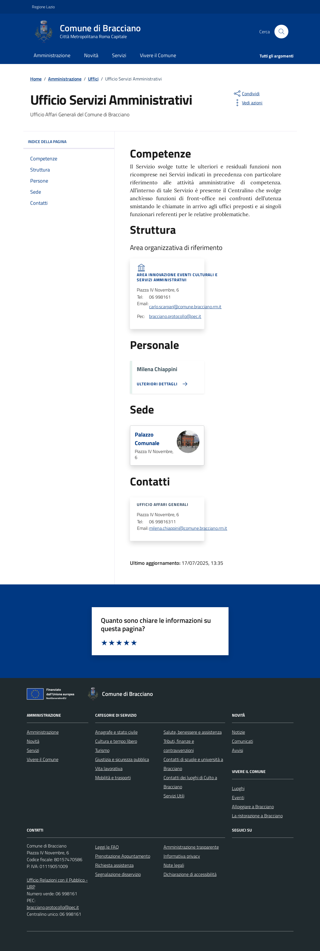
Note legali (174, 865)
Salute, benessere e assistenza (193, 732)
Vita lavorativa (109, 768)
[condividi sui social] (246, 93)
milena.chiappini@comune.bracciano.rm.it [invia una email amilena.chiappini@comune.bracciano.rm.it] (188, 528)
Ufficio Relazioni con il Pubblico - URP (57, 883)
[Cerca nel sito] (281, 31)
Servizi (119, 55)
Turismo (102, 750)
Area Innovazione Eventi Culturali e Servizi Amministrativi (177, 277)
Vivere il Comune (158, 55)
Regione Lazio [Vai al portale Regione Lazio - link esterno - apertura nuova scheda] (43, 7)
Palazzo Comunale (147, 438)
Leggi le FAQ (107, 847)
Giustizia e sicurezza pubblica (122, 759)
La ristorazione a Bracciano (257, 815)
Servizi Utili (174, 795)
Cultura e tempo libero (116, 741)
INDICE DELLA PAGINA (69, 141)
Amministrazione (52, 55)
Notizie (238, 732)
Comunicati (242, 741)
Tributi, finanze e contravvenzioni (179, 746)
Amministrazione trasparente (191, 847)
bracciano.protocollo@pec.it (53, 907)
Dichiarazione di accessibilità (190, 874)
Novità (91, 55)
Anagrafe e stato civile (116, 732)
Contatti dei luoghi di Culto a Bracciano (190, 782)
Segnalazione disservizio (118, 874)
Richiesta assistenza (114, 865)
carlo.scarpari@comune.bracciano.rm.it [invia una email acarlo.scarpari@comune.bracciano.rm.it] (185, 307)
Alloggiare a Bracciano (253, 806)
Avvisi (237, 750)
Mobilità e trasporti (113, 777)
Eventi (238, 797)
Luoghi (238, 788)
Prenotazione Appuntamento (122, 856)
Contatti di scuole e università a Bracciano (193, 764)
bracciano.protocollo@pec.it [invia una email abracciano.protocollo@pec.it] (175, 316)
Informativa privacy (182, 856)
